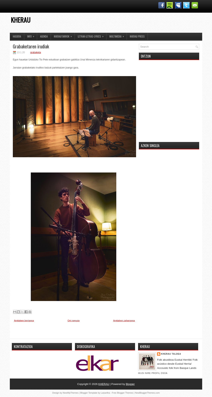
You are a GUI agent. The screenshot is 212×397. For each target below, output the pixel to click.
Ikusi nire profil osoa (153, 373)
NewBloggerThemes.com (147, 393)
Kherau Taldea (171, 354)
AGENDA (44, 36)
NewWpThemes (70, 393)
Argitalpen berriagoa (24, 320)
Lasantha (105, 393)
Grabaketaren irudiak (31, 46)
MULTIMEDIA (118, 35)
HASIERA (17, 36)
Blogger (130, 384)
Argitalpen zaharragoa (124, 320)
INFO (32, 35)
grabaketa (35, 52)
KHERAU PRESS (137, 36)
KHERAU (20, 19)
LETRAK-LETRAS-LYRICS (92, 35)
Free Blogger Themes (122, 393)
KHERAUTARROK (64, 35)
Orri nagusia (74, 320)
